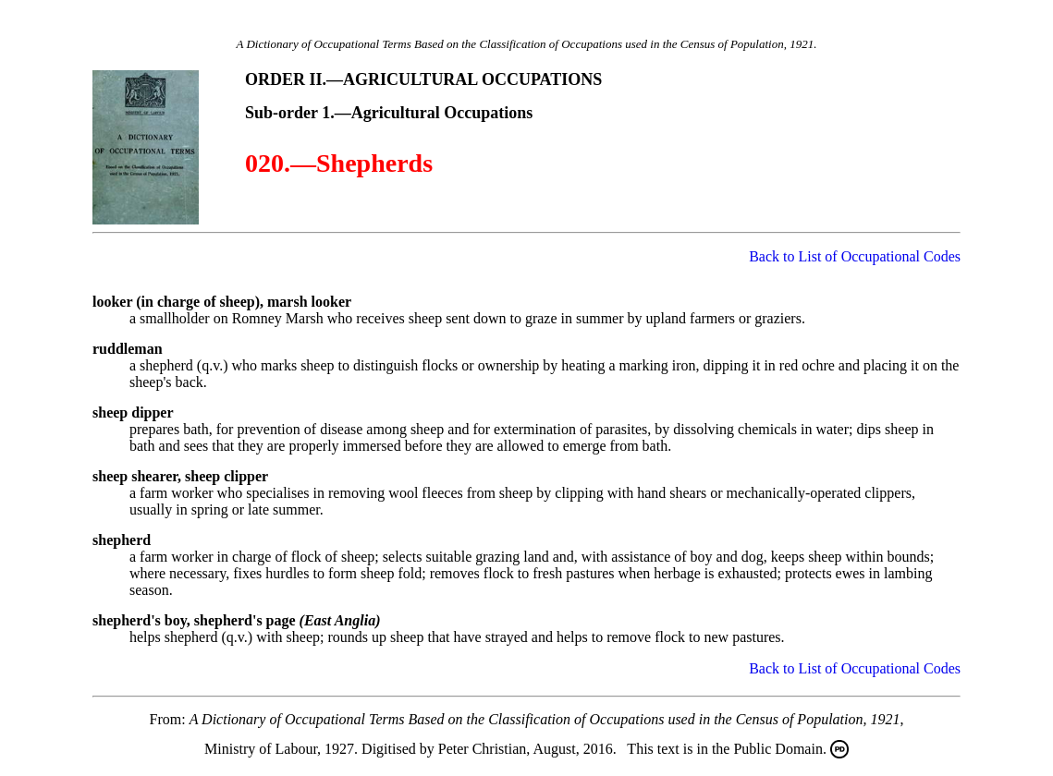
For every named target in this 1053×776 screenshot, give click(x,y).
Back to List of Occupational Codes (855, 256)
